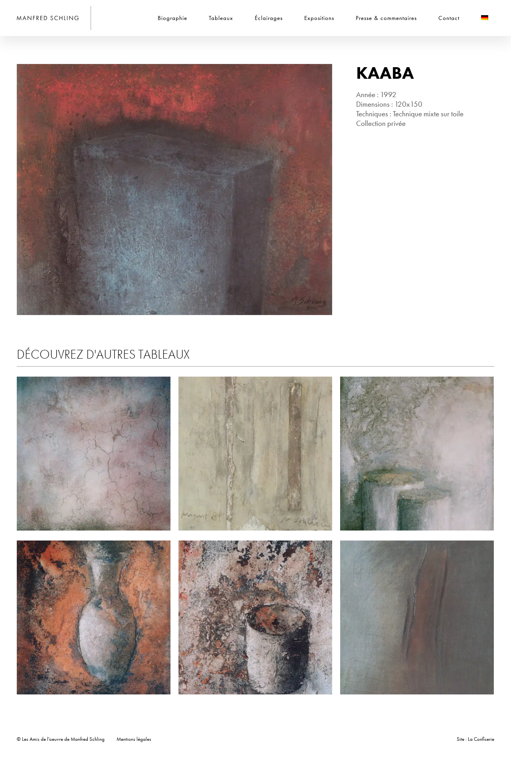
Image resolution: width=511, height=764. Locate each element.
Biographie (172, 18)
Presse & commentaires (386, 18)
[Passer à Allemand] (484, 18)
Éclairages (269, 18)
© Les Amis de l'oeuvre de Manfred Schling (61, 739)
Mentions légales (134, 739)
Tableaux (221, 18)
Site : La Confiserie (475, 739)
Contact (449, 18)
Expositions (319, 18)
